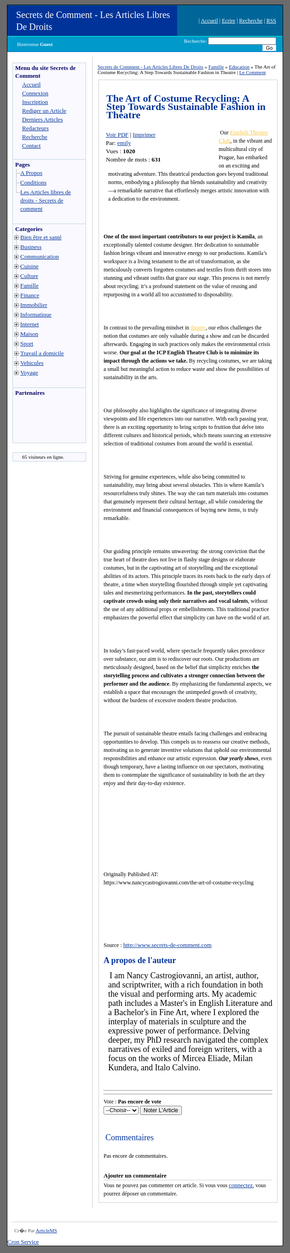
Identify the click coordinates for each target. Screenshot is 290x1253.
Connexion (35, 93)
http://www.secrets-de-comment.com (167, 944)
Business (30, 246)
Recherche (251, 20)
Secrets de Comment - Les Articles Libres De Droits (150, 66)
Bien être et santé (41, 237)
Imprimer (144, 134)
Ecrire (228, 20)
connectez (241, 1185)
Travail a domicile (42, 353)
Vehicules (32, 362)
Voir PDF (117, 134)
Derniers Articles (42, 119)
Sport (26, 343)
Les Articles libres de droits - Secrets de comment (45, 200)
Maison (29, 333)
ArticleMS (46, 1230)
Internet (29, 324)
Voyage (29, 372)
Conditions (33, 182)
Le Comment (252, 72)
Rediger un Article (44, 110)
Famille (29, 285)
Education (239, 66)
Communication (39, 256)
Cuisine (29, 266)
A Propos (31, 172)
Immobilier (33, 304)
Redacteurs (35, 128)
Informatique (36, 314)
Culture (29, 275)
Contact (31, 145)
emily (124, 142)
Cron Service (23, 1241)
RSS (271, 20)
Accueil (209, 20)
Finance (29, 295)
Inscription (35, 101)
